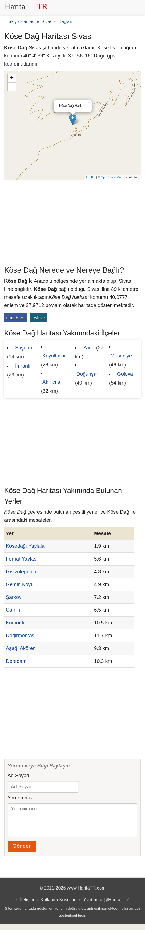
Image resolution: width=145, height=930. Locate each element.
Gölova (125, 374)
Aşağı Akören (21, 648)
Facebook (16, 318)
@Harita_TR (116, 905)
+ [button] (12, 78)
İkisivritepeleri (21, 571)
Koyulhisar (54, 356)
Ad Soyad (18, 775)
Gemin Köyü (19, 584)
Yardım (90, 905)
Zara (88, 348)
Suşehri (23, 348)
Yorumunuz (20, 798)
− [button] (12, 87)
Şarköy (13, 597)
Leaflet (90, 177)
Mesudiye (121, 356)
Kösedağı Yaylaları (26, 546)
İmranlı (22, 366)
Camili (13, 610)
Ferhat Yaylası (22, 559)
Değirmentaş (20, 635)
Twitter (38, 318)
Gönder (22, 851)
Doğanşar (87, 374)
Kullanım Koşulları (58, 905)
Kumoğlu (16, 622)
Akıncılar (52, 382)
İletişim (27, 905)
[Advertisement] (72, 221)
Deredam (16, 661)
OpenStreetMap (112, 177)
